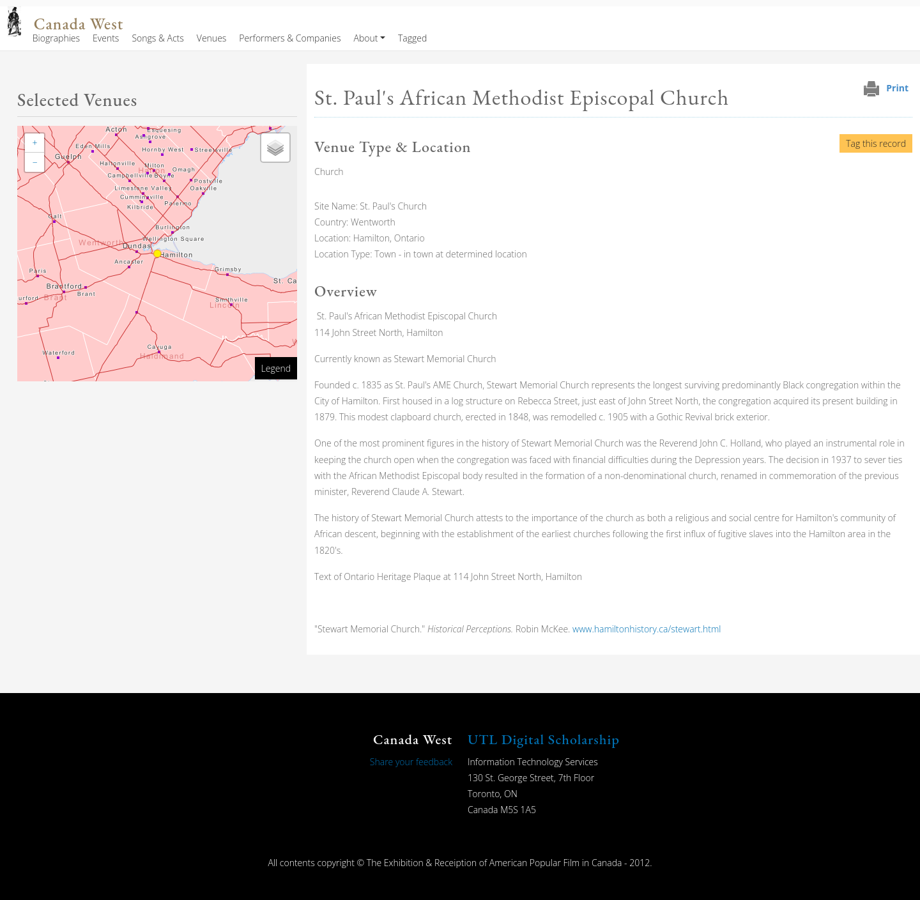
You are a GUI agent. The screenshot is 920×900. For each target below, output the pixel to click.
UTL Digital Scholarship (544, 739)
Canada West (78, 23)
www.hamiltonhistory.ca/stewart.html (646, 629)
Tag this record (876, 143)
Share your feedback (411, 762)
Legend (276, 368)
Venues (212, 38)
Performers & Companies (290, 38)
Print (897, 88)
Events (106, 38)
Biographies (56, 38)
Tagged (412, 38)
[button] (34, 143)
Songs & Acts (157, 38)
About (365, 38)
